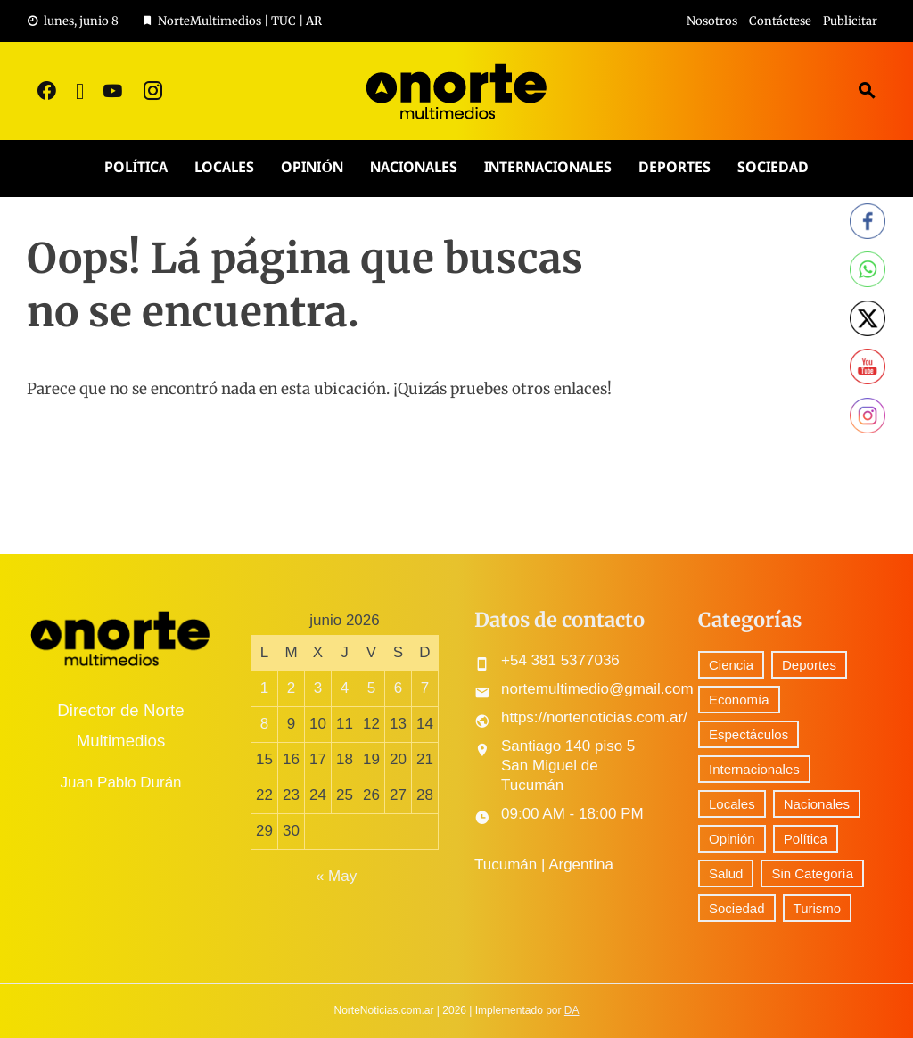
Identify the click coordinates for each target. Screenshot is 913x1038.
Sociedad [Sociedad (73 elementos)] (737, 908)
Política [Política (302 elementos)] (805, 838)
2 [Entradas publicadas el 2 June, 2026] (291, 688)
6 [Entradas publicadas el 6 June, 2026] (398, 688)
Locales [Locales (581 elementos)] (732, 803)
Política (136, 168)
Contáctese (780, 21)
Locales (224, 168)
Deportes (674, 168)
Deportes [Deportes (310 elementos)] (809, 664)
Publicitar (850, 21)
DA (572, 1010)
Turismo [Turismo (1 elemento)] (818, 908)
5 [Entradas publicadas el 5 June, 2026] (371, 688)
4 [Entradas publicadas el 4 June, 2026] (345, 688)
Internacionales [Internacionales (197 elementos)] (754, 769)
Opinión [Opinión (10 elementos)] (732, 838)
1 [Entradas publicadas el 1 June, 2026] (264, 688)
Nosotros (712, 21)
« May (336, 876)
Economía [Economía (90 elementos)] (739, 699)
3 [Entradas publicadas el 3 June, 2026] (318, 688)
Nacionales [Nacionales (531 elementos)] (817, 803)
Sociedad (773, 168)
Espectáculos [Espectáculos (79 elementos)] (748, 734)
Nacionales (413, 168)
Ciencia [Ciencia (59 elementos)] (731, 664)
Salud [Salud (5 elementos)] (726, 873)
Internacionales (548, 168)
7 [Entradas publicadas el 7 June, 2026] (425, 688)
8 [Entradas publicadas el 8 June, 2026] (264, 723)
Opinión (311, 168)
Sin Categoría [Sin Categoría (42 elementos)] (812, 873)
